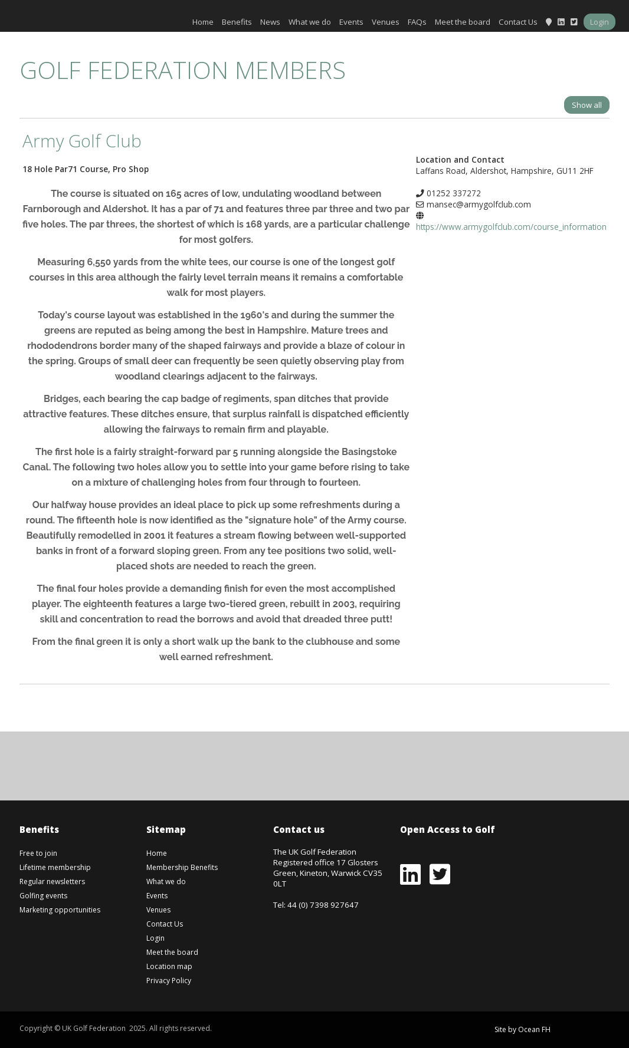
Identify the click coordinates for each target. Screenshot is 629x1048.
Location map (169, 966)
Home (203, 22)
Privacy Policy (168, 981)
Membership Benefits (182, 867)
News (270, 22)
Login (599, 22)
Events (351, 22)
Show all (587, 105)
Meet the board (462, 22)
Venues (385, 22)
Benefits (237, 22)
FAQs (417, 22)
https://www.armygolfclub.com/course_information (511, 226)
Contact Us (518, 22)
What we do (310, 22)
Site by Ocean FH (522, 1029)
